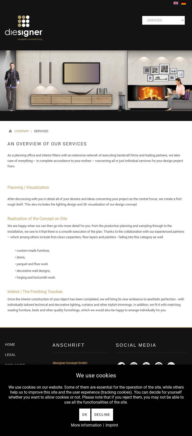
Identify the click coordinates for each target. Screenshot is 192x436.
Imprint (112, 425)
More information (86, 425)
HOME (10, 344)
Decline (102, 415)
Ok (84, 415)
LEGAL (10, 355)
